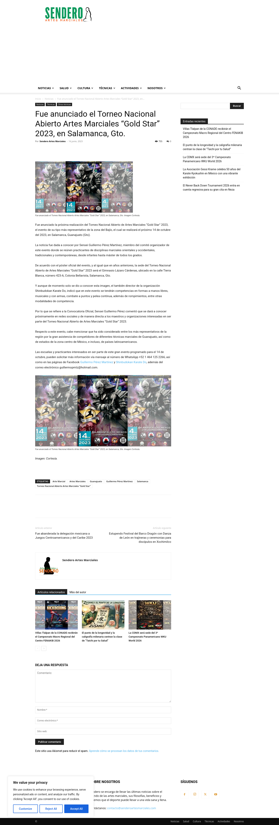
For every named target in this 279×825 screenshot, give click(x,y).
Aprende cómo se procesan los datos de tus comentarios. (124, 750)
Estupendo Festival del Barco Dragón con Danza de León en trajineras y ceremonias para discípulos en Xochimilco (140, 538)
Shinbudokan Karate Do (131, 362)
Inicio (38, 98)
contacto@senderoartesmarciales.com (131, 808)
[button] (239, 88)
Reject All (51, 808)
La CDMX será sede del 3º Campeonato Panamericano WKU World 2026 (147, 636)
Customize (25, 808)
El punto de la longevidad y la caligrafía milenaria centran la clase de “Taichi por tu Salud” (102, 636)
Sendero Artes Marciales (53, 141)
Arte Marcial (59, 481)
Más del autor (78, 592)
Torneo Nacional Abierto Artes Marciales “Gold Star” (64, 486)
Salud (66, 88)
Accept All (76, 808)
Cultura (85, 88)
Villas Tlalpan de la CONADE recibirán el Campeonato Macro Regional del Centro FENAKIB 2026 (56, 636)
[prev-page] (37, 648)
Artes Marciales (78, 481)
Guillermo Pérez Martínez (96, 362)
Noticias (46, 88)
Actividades (131, 88)
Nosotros (157, 88)
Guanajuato (96, 481)
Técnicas (107, 88)
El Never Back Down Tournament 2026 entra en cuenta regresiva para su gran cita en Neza (211, 187)
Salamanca (142, 481)
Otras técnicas (64, 104)
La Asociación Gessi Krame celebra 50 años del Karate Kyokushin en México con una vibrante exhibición (212, 173)
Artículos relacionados (51, 592)
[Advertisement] (139, 54)
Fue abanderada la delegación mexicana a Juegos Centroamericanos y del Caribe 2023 (64, 535)
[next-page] (43, 648)
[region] (51, 796)
